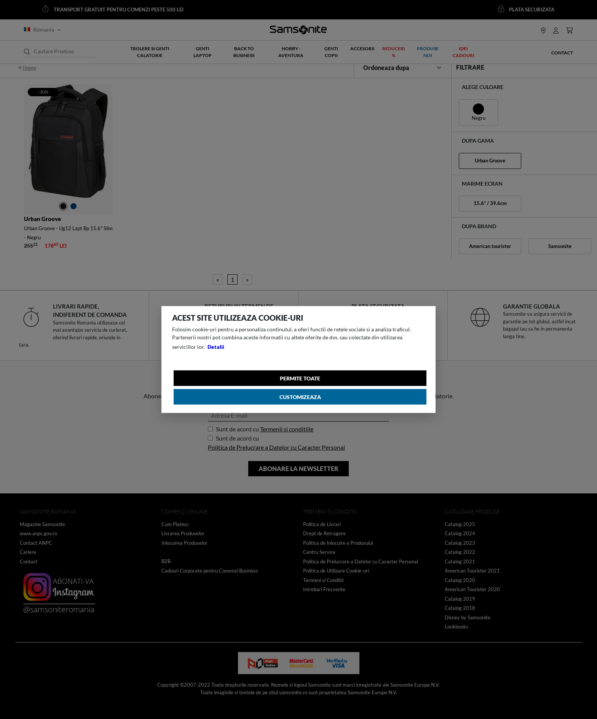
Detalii (216, 347)
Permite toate (300, 378)
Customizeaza (300, 397)
